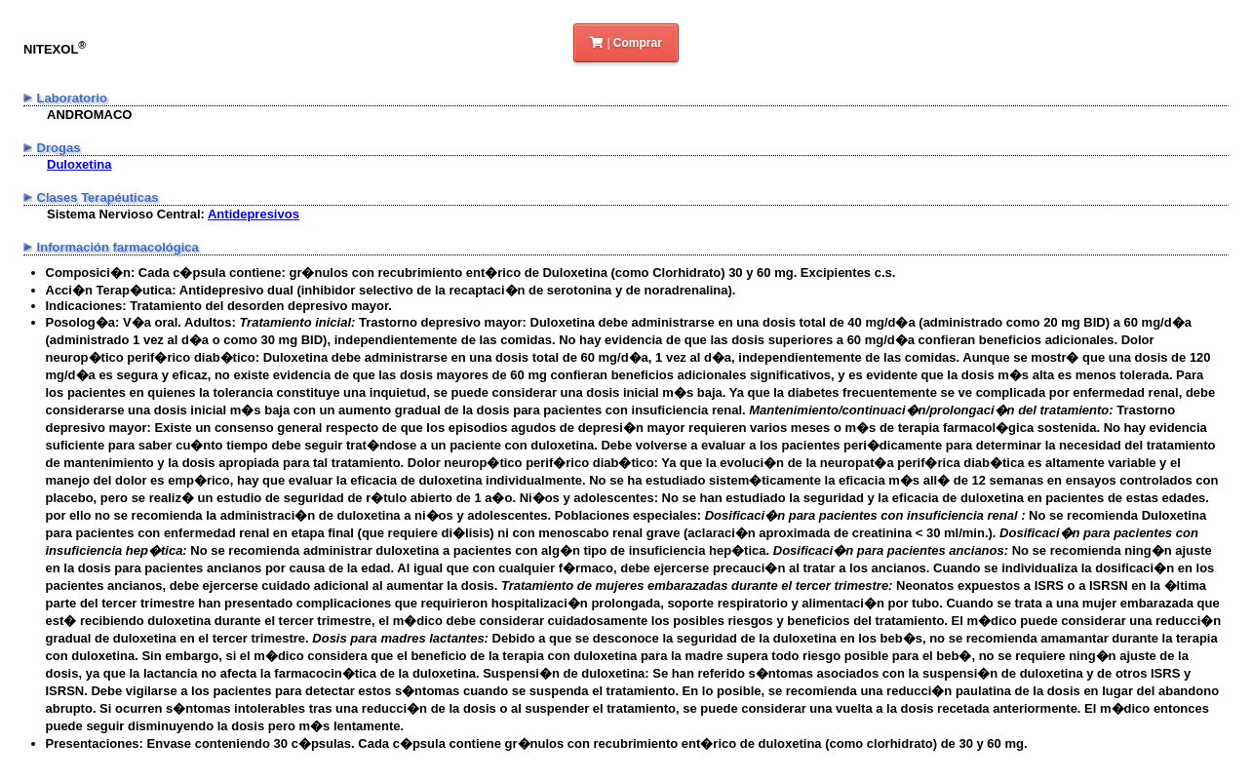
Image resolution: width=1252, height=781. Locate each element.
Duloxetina (79, 164)
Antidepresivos (253, 214)
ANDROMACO (89, 114)
